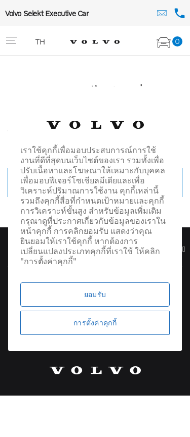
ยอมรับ (95, 294)
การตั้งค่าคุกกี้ (95, 322)
